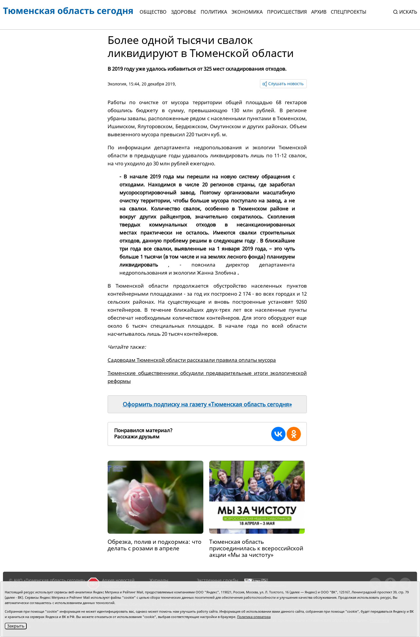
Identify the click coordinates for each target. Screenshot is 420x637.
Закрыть (15, 626)
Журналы (158, 580)
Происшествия (287, 12)
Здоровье (183, 12)
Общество (153, 12)
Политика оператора (254, 616)
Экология (117, 84)
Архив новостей (118, 580)
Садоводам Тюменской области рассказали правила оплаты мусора (192, 359)
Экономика (247, 12)
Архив (318, 12)
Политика (214, 12)
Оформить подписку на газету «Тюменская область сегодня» (207, 404)
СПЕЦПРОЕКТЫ (348, 12)
